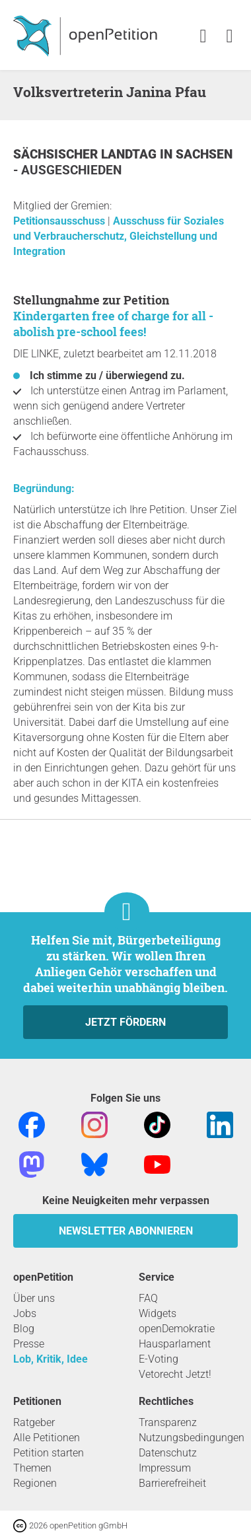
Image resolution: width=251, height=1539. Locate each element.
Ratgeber (34, 1422)
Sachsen (204, 154)
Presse (28, 1344)
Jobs (24, 1313)
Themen (32, 1468)
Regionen (35, 1483)
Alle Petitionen (46, 1437)
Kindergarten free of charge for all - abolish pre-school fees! (113, 324)
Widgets (157, 1313)
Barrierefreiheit (172, 1483)
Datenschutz (168, 1453)
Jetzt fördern (125, 1022)
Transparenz (168, 1422)
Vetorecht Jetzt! (175, 1374)
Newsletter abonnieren (126, 1231)
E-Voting (158, 1359)
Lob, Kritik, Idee (50, 1359)
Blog (23, 1328)
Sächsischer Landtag (86, 154)
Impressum (165, 1468)
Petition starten (48, 1453)
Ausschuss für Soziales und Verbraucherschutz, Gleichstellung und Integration (118, 236)
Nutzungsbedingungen (191, 1437)
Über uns (34, 1298)
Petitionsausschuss (60, 221)
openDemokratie (177, 1328)
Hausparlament (175, 1344)
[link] (229, 36)
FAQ (148, 1298)
